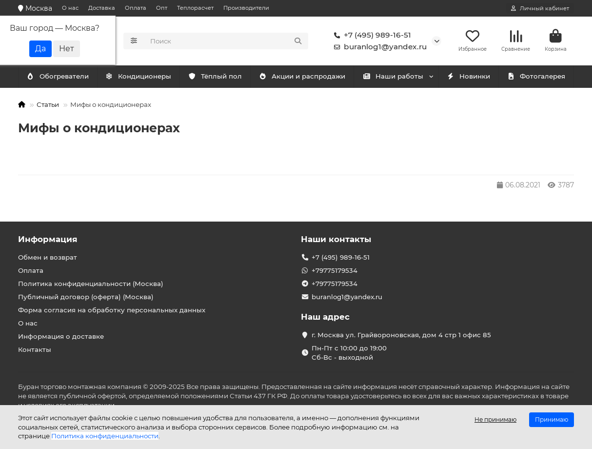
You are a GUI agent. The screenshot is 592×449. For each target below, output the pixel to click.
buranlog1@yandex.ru (378, 46)
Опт (161, 7)
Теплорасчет (195, 7)
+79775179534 (334, 270)
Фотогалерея (536, 77)
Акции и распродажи (301, 77)
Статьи (48, 104)
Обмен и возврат (47, 257)
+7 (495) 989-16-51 (370, 35)
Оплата (135, 7)
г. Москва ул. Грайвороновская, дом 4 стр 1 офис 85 (401, 335)
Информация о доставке (61, 336)
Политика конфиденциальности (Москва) (90, 283)
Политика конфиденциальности (104, 436)
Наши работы (392, 77)
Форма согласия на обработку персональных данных (111, 310)
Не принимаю (495, 419)
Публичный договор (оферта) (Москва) (86, 297)
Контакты (34, 349)
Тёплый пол (215, 77)
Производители (246, 7)
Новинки (469, 77)
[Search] (226, 41)
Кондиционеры (59, 77)
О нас (70, 7)
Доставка (101, 7)
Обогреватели (140, 77)
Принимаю (551, 419)
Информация (48, 239)
